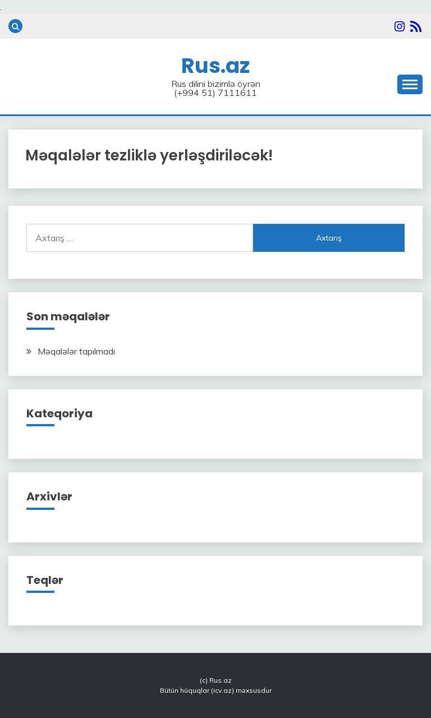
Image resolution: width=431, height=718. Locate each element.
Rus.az (215, 65)
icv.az (222, 690)
